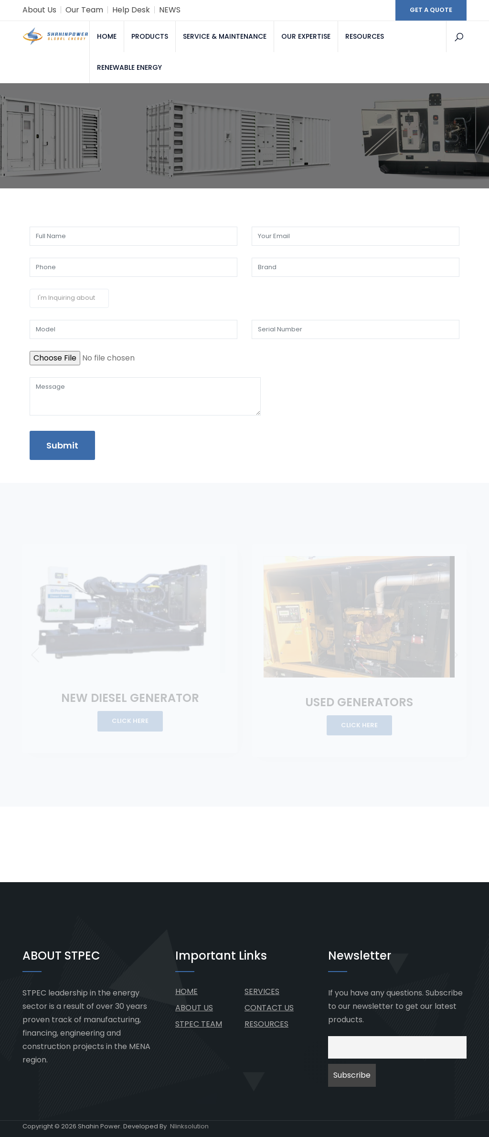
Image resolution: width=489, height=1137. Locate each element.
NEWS (170, 9)
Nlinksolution (189, 1126)
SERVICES (261, 991)
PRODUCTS (149, 36)
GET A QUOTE (431, 9)
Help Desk (131, 9)
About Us (39, 9)
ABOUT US (194, 1007)
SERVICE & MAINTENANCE (224, 36)
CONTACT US (269, 1007)
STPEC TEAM (198, 1023)
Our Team (84, 9)
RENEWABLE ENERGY (129, 67)
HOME (107, 36)
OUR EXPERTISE (305, 36)
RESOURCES (364, 36)
